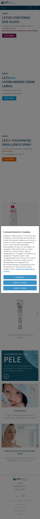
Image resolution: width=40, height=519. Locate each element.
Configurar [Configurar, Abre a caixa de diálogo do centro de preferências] (20, 277)
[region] (20, 259)
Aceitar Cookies (20, 288)
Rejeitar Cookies (20, 283)
